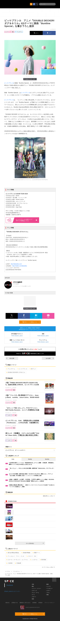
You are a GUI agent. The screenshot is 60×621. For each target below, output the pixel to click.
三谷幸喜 (9, 563)
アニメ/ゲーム (10, 368)
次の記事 (49, 358)
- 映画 (32, 598)
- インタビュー (49, 588)
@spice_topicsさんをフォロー (12, 591)
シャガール (33, 559)
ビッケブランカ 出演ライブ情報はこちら (26, 220)
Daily (13, 459)
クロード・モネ (31, 556)
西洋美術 (43, 559)
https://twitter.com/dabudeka (19, 266)
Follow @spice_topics (17, 335)
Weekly (30, 459)
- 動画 (47, 584)
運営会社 (8, 602)
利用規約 (40, 602)
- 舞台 (32, 586)
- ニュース (48, 586)
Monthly (47, 459)
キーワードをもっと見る (48, 567)
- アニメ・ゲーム (35, 592)
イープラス (7, 571)
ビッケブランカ (9, 83)
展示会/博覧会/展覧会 (12, 552)
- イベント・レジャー (36, 588)
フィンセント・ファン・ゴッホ (15, 556)
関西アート (36, 552)
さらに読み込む (35, 543)
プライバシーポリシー (49, 602)
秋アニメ (33, 368)
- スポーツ (33, 596)
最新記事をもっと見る (48, 496)
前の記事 (10, 358)
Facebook (9, 585)
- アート (33, 594)
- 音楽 (32, 584)
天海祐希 (18, 563)
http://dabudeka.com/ (16, 264)
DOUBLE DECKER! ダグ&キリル (15, 372)
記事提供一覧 (15, 602)
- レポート (48, 590)
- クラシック (34, 590)
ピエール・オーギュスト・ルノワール (17, 559)
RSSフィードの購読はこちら (31, 322)
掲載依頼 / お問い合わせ (25, 602)
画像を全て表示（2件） (30, 79)
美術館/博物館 (25, 552)
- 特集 (47, 594)
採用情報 (34, 602)
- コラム (47, 592)
